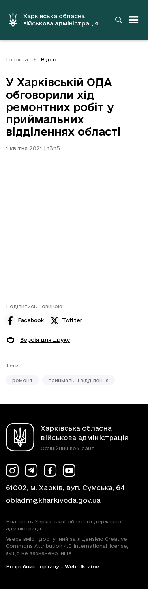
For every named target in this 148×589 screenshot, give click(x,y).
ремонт (22, 380)
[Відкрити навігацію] (134, 20)
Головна (17, 59)
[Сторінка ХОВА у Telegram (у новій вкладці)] (31, 470)
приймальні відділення (79, 380)
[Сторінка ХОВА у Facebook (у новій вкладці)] (50, 470)
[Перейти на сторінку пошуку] (118, 20)
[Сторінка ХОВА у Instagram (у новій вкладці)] (12, 470)
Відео (48, 59)
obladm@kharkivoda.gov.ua (53, 500)
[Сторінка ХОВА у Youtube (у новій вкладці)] (69, 470)
